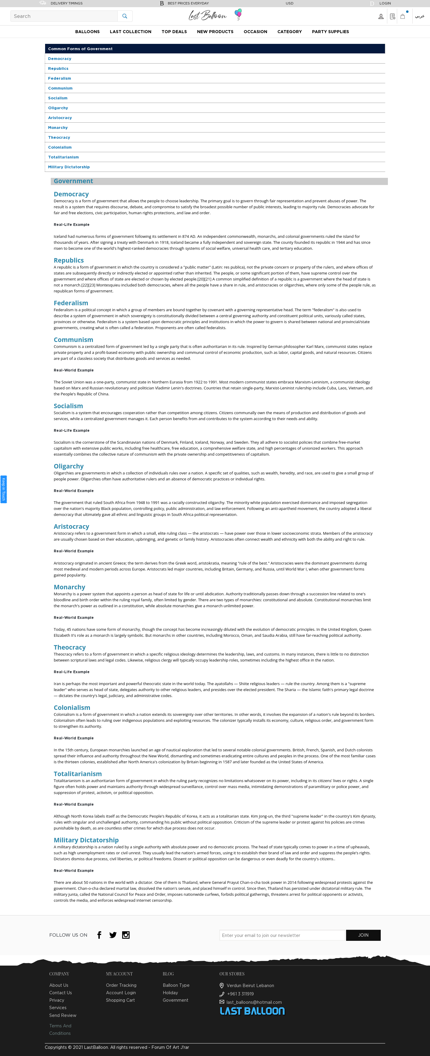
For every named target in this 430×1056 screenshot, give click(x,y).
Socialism (57, 98)
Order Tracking (121, 985)
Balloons (87, 31)
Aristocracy (60, 117)
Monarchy (58, 127)
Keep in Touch (3, 489)
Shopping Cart (120, 1000)
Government (175, 1000)
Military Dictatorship (69, 167)
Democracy (59, 58)
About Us (58, 985)
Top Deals (174, 31)
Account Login (121, 992)
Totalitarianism (63, 157)
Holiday (170, 992)
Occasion (255, 31)
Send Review (62, 1015)
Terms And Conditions (60, 1029)
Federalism (59, 78)
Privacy (56, 1000)
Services (58, 1007)
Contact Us (60, 992)
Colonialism (60, 147)
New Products (215, 31)
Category (289, 31)
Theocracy (59, 137)
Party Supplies (330, 31)
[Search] (71, 16)
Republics (58, 68)
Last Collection (130, 31)
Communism (60, 88)
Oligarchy (58, 108)
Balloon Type (176, 985)
